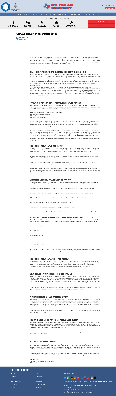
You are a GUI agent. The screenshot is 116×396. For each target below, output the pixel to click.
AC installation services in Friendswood (52, 93)
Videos (34, 14)
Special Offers (75, 14)
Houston (97, 124)
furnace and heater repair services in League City (78, 83)
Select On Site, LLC (75, 389)
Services (52, 14)
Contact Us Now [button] (110, 8)
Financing (86, 14)
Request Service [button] (101, 26)
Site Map (16, 389)
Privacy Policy (43, 386)
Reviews (26, 14)
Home (19, 14)
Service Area (62, 14)
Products (43, 14)
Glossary (41, 389)
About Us (96, 14)
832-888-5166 (69, 373)
